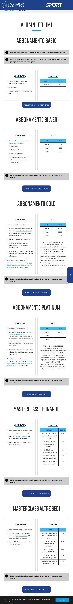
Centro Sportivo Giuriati (16, 143)
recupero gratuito (21, 436)
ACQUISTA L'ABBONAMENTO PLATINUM (36, 395)
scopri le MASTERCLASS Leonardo (36, 494)
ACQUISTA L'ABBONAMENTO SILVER (36, 189)
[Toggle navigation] (70, 5)
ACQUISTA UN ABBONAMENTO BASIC (36, 105)
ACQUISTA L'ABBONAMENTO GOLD (36, 293)
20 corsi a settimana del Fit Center (20, 333)
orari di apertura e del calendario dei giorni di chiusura (19, 265)
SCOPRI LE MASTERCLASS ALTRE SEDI (36, 590)
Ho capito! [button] (62, 600)
